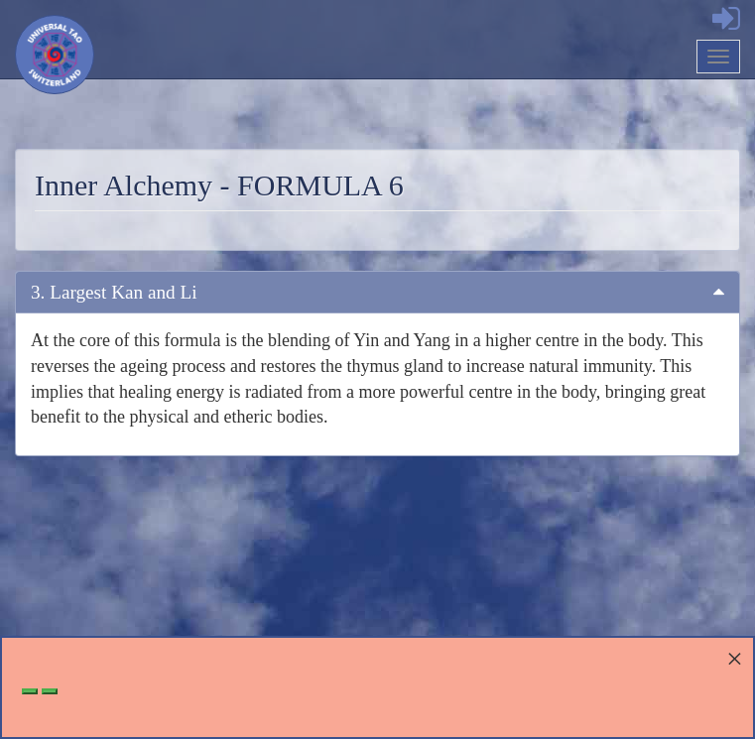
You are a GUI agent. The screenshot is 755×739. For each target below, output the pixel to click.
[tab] (377, 292)
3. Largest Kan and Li (114, 292)
